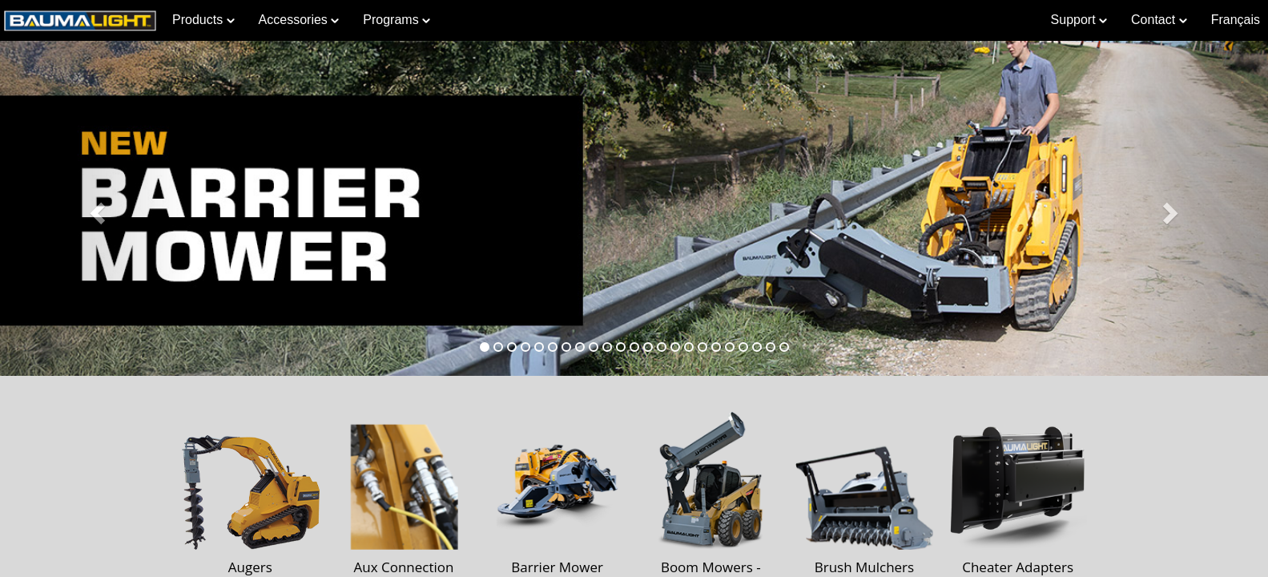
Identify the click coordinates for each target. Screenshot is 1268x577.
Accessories (299, 19)
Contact (1159, 19)
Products (203, 19)
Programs (396, 19)
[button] (95, 208)
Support (1079, 19)
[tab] (484, 347)
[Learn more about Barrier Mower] (634, 208)
